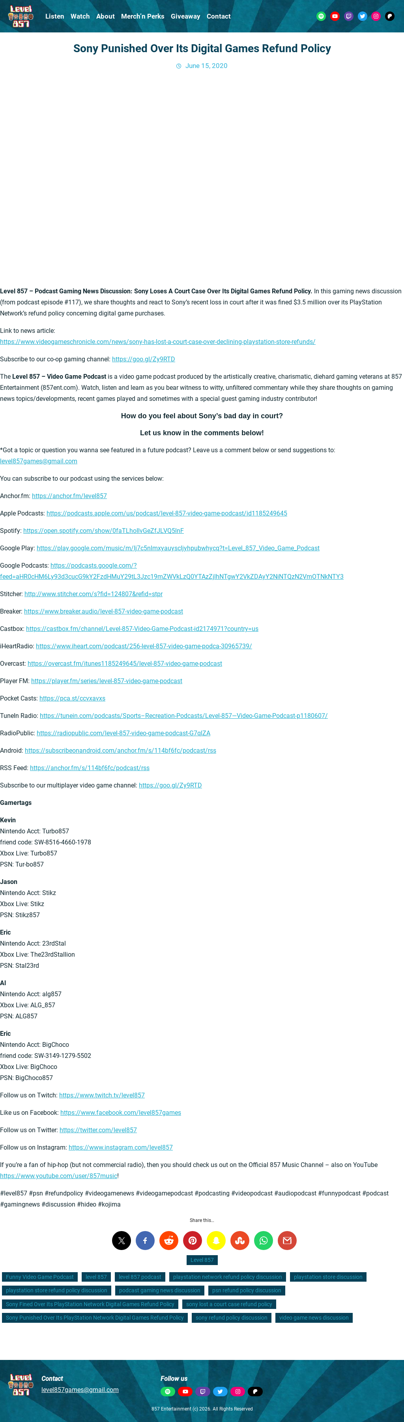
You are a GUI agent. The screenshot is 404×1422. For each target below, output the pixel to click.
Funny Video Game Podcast (40, 1277)
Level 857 (202, 1260)
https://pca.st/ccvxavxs (72, 698)
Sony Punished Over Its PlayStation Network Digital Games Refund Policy (95, 1317)
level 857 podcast (140, 1277)
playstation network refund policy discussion (227, 1277)
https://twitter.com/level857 (98, 1130)
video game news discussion (314, 1317)
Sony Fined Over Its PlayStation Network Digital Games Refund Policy (90, 1304)
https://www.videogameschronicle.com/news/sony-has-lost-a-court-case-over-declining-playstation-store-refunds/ (158, 342)
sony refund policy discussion (231, 1317)
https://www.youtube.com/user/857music (58, 1176)
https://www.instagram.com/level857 (121, 1147)
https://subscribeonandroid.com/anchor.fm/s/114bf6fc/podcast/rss (120, 750)
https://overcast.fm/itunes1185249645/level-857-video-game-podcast (125, 663)
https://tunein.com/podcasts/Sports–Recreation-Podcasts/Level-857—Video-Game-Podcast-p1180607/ (184, 715)
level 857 (96, 1277)
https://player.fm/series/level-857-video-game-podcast (106, 681)
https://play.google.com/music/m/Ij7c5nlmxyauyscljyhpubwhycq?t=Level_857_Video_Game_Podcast (178, 548)
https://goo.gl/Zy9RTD (143, 359)
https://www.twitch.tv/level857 (102, 1095)
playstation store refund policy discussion (56, 1290)
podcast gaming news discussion (159, 1290)
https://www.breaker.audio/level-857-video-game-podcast (103, 611)
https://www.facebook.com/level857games (120, 1112)
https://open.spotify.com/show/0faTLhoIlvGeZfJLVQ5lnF (103, 530)
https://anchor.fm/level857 (69, 496)
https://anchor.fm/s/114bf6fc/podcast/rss (90, 768)
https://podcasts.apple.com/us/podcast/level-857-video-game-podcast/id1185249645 (167, 513)
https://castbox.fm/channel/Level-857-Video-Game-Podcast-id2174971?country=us (142, 629)
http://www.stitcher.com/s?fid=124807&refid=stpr (93, 594)
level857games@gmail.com (38, 461)
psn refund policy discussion (246, 1290)
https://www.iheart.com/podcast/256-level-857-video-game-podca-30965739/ (144, 646)
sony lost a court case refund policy (229, 1304)
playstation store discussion (328, 1277)
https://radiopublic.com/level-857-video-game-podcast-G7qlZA (123, 733)
